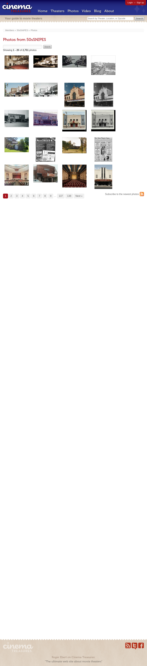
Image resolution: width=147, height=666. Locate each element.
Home (42, 11)
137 (61, 196)
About (109, 11)
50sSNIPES (22, 30)
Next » (78, 196)
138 (69, 196)
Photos (73, 11)
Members (9, 30)
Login (130, 2)
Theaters (57, 11)
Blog (97, 11)
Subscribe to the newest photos (122, 194)
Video (86, 11)
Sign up (140, 2)
